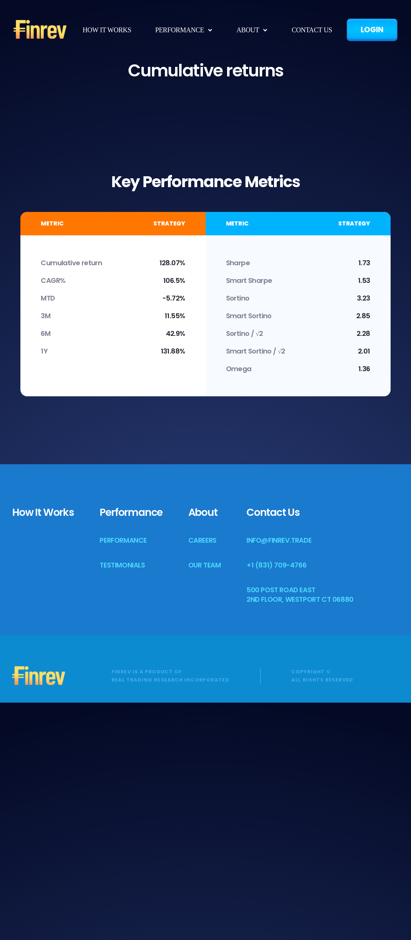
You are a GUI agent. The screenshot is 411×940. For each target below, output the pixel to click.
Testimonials (122, 802)
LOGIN (372, 29)
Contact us (312, 30)
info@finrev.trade (278, 777)
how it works (107, 30)
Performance (179, 30)
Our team (204, 802)
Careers (202, 777)
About (203, 750)
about (247, 30)
